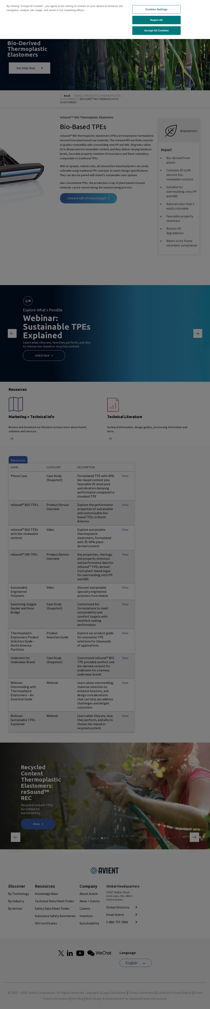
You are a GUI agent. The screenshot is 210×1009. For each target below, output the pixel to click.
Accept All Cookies (156, 11)
